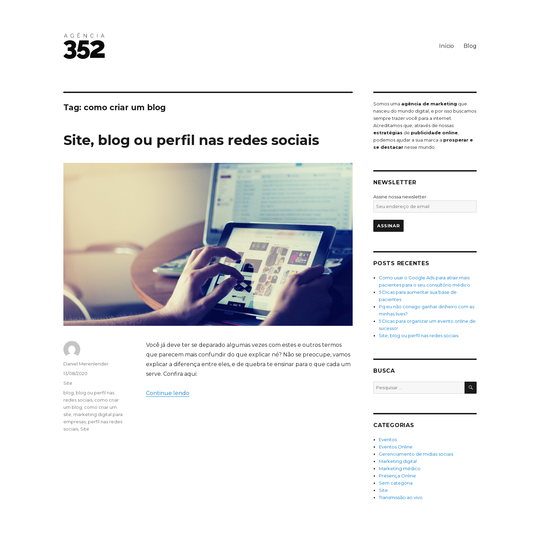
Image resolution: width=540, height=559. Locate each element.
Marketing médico (399, 468)
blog (68, 392)
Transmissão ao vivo (401, 497)
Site (67, 383)
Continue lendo (167, 393)
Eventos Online (396, 446)
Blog (470, 46)
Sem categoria (396, 483)
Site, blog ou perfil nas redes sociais (191, 140)
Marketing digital (398, 461)
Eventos (388, 439)
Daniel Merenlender (85, 363)
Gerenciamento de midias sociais (416, 454)
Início (446, 46)
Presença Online (397, 475)
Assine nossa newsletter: (400, 196)
